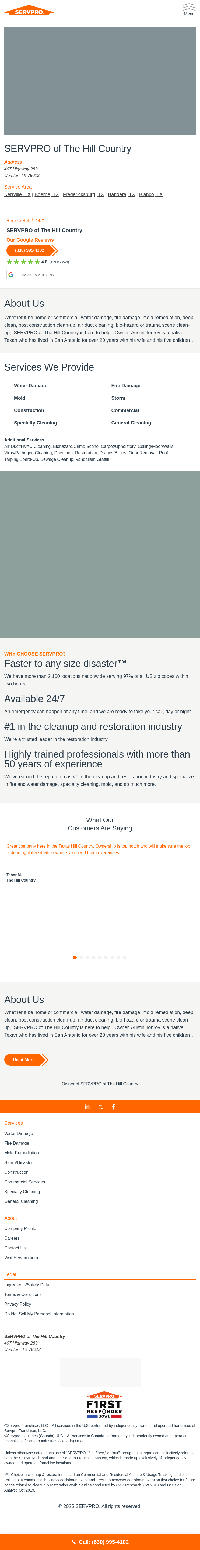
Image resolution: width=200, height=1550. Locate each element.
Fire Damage (17, 1166)
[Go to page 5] (100, 981)
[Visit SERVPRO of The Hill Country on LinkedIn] (87, 1130)
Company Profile (20, 1252)
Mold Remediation (22, 1176)
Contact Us (15, 1271)
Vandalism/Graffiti (97, 469)
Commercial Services (24, 1205)
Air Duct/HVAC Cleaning (28, 456)
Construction (17, 1196)
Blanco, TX (152, 194)
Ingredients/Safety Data (28, 1308)
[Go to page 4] (94, 981)
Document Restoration (78, 462)
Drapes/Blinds (118, 462)
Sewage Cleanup (60, 469)
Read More (24, 1083)
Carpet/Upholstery (123, 456)
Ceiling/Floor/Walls (163, 456)
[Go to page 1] (75, 981)
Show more (14, 348)
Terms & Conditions (23, 1318)
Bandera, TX (122, 194)
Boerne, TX (46, 194)
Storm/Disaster (19, 1186)
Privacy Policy (17, 1327)
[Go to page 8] (118, 981)
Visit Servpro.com (21, 1281)
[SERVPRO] (29, 10)
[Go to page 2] (81, 981)
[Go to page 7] (112, 981)
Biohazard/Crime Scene (79, 456)
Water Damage (20, 1157)
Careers (12, 1262)
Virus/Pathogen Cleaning (29, 462)
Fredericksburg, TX (83, 194)
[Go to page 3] (88, 981)
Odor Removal (148, 462)
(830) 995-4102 (31, 250)
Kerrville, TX (17, 194)
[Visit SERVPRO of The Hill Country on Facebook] (113, 1130)
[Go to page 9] (125, 981)
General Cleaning (21, 1225)
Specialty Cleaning (22, 1215)
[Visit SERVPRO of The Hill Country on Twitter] (100, 1130)
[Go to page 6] (106, 981)
